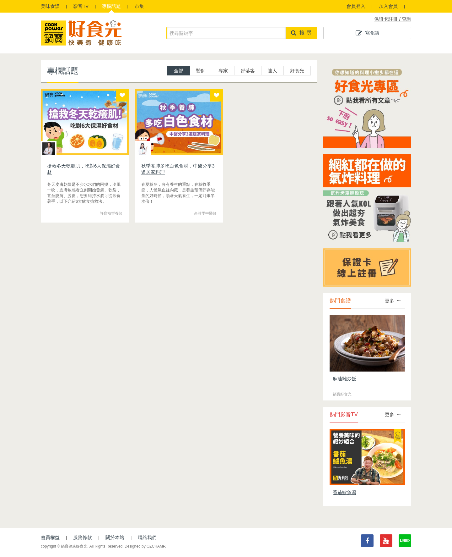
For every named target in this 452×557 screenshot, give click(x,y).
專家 (223, 70)
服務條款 (82, 537)
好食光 (297, 70)
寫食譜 (367, 33)
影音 (81, 6)
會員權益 (50, 537)
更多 (392, 300)
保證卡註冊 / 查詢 (392, 19)
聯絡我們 (147, 537)
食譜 (50, 6)
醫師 (201, 70)
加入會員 (388, 6)
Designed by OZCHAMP (145, 546)
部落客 (248, 70)
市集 (139, 6)
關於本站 (114, 537)
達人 (272, 70)
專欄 (111, 6)
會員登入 (356, 6)
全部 (178, 70)
